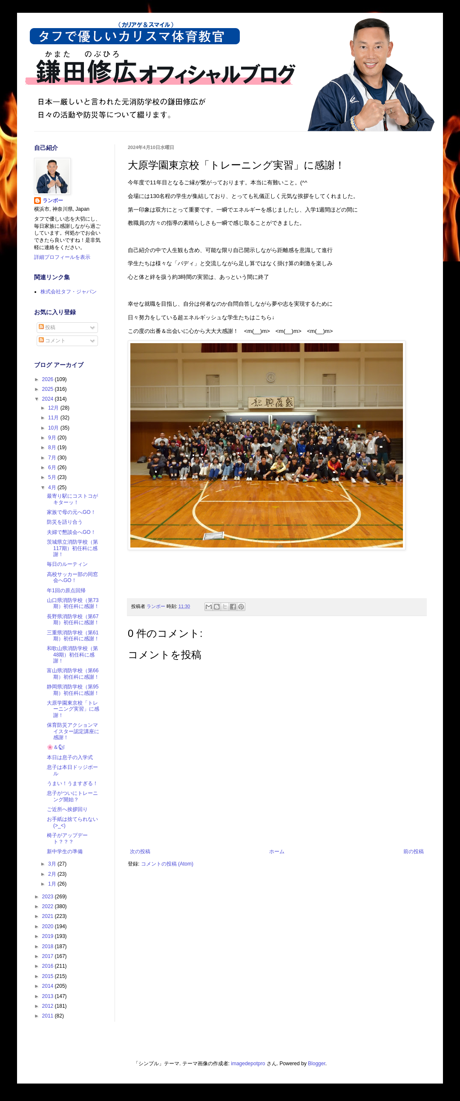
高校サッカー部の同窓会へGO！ (72, 577)
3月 (53, 864)
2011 (48, 1016)
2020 (48, 926)
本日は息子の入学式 (70, 757)
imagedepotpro (248, 1064)
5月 (53, 477)
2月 (53, 874)
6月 (53, 467)
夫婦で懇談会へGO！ (71, 532)
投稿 (47, 327)
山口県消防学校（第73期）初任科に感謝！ (73, 603)
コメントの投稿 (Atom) (167, 864)
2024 (48, 399)
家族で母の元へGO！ (71, 512)
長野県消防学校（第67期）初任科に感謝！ (73, 619)
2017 (48, 956)
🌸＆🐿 (56, 747)
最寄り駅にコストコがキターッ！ (72, 499)
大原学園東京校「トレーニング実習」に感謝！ (73, 709)
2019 (48, 936)
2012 (48, 1006)
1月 (53, 884)
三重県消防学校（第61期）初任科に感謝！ (73, 636)
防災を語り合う (65, 522)
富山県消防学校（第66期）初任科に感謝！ (73, 674)
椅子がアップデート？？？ (67, 838)
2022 (48, 906)
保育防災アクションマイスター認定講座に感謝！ (73, 731)
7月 (53, 458)
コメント (52, 341)
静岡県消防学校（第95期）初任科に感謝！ (73, 690)
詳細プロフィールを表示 (62, 257)
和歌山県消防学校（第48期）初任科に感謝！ (72, 654)
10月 (54, 428)
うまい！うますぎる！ (72, 783)
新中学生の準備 (65, 851)
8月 (53, 447)
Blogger (316, 1064)
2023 (48, 897)
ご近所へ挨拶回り (67, 809)
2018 (48, 946)
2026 (48, 379)
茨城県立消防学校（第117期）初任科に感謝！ (72, 548)
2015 (48, 976)
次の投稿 (140, 851)
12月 (54, 408)
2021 (48, 916)
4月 (53, 487)
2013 (48, 996)
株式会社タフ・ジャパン (68, 292)
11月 (54, 418)
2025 (48, 389)
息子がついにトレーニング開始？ (72, 796)
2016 (48, 966)
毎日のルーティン (67, 564)
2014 (48, 986)
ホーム (277, 851)
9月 (53, 438)
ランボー (53, 201)
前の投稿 (413, 851)
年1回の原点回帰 (66, 591)
